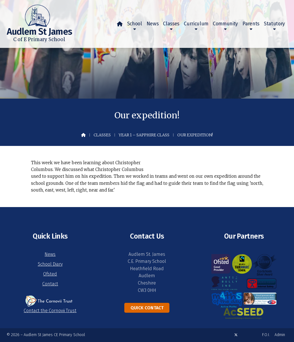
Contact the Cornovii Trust (50, 310)
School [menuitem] (134, 24)
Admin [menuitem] (280, 334)
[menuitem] (120, 24)
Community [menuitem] (225, 24)
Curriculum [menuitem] (196, 24)
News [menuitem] (153, 24)
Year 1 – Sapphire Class (144, 134)
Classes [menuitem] (171, 24)
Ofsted (50, 274)
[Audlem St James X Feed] (236, 335)
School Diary (50, 264)
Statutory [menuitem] (274, 24)
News (50, 254)
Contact (50, 284)
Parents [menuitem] (250, 24)
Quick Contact (147, 307)
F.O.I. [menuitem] (266, 334)
